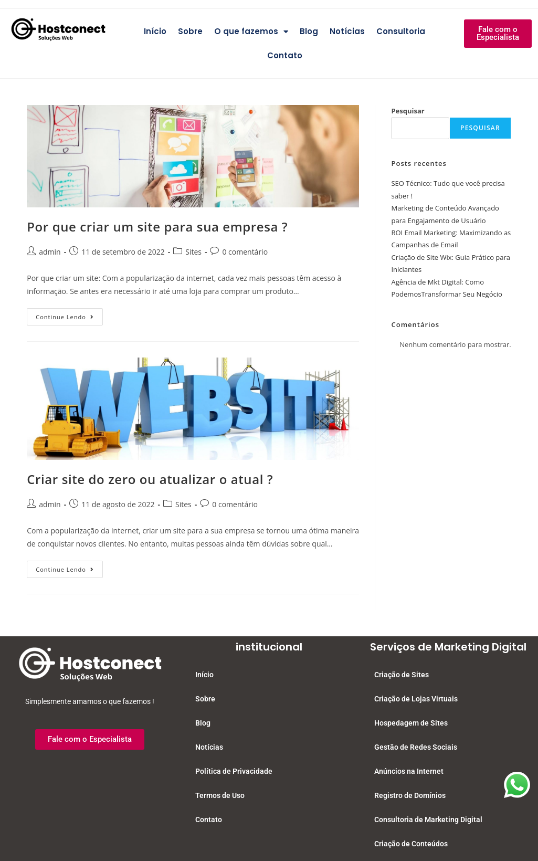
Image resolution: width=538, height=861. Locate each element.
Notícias (347, 31)
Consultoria (400, 31)
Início (155, 31)
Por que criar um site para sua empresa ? (157, 226)
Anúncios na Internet (409, 771)
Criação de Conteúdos (411, 843)
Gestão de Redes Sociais (415, 747)
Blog (309, 31)
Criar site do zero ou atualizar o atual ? (150, 479)
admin (49, 252)
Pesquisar (407, 111)
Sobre (190, 31)
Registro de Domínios (410, 795)
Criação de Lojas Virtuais (416, 699)
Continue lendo (69, 314)
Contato (284, 55)
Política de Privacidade (233, 771)
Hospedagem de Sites (411, 723)
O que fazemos (251, 32)
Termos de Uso (220, 795)
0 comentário (245, 252)
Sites (193, 252)
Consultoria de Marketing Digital (428, 819)
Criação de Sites (401, 674)
